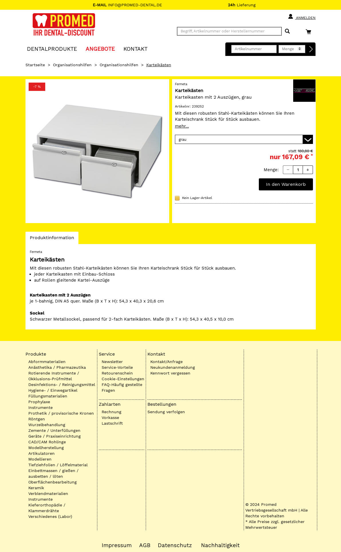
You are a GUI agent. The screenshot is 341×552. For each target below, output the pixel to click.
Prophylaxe (39, 401)
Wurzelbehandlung (46, 424)
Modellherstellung (46, 447)
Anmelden (302, 16)
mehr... (182, 126)
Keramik (36, 487)
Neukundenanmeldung (172, 367)
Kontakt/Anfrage (166, 361)
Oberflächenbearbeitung (52, 482)
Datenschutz (175, 545)
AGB (144, 545)
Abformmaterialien (47, 361)
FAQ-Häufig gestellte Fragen (122, 387)
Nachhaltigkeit (220, 545)
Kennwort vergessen (170, 373)
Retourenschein (117, 373)
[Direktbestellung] (311, 49)
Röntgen (36, 419)
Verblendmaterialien (48, 493)
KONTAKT (135, 48)
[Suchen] (287, 31)
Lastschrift (112, 423)
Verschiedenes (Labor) (50, 516)
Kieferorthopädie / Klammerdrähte (46, 508)
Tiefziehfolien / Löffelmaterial (58, 465)
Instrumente (40, 407)
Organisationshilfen (72, 65)
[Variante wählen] (244, 139)
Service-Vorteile (117, 367)
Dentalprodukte (52, 48)
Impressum (117, 545)
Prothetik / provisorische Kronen (61, 413)
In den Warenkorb (286, 184)
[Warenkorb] (310, 32)
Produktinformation (51, 239)
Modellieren (40, 459)
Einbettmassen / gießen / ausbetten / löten (53, 473)
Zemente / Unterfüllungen (54, 430)
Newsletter (112, 361)
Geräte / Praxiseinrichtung (54, 436)
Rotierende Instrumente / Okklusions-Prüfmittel (53, 376)
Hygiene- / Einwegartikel (52, 390)
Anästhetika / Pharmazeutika (57, 367)
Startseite (35, 65)
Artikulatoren (41, 453)
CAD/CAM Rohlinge (47, 442)
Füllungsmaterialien (47, 396)
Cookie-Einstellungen (123, 379)
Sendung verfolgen (166, 411)
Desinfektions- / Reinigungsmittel (61, 384)
